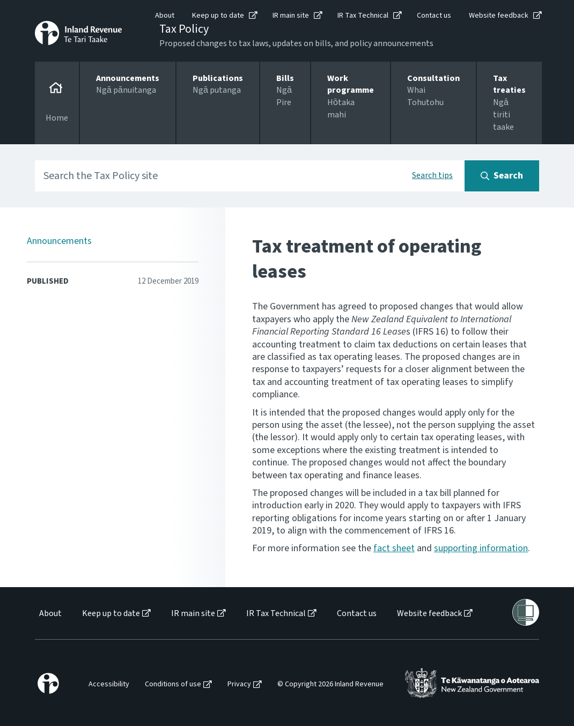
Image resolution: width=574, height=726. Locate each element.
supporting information (481, 548)
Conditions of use (173, 684)
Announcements (59, 241)
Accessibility (109, 684)
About (164, 15)
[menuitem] (50, 614)
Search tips (432, 175)
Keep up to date (218, 15)
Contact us (434, 15)
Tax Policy (184, 29)
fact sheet (394, 548)
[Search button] (502, 175)
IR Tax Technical (362, 15)
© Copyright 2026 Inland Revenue (330, 684)
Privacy (239, 684)
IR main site (291, 15)
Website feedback (498, 15)
